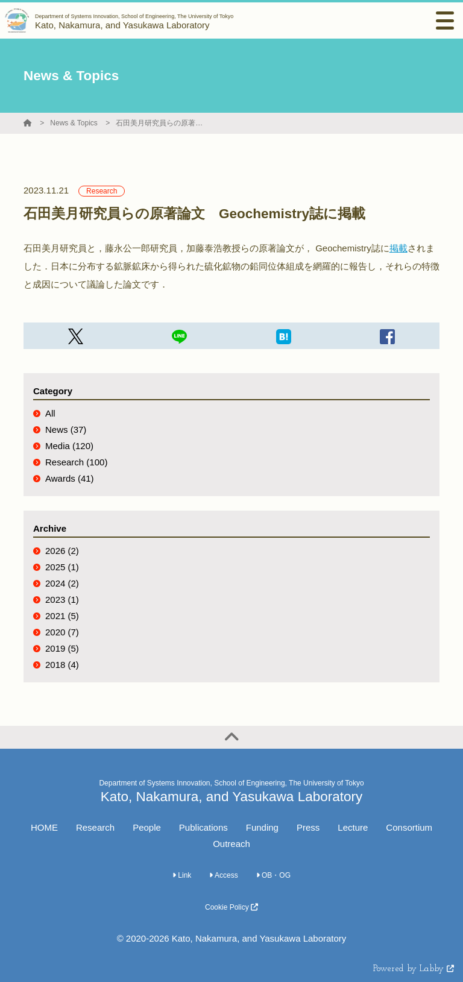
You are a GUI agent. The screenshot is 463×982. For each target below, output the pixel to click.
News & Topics (73, 123)
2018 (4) (62, 664)
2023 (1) (62, 599)
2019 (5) (62, 648)
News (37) (65, 429)
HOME (44, 827)
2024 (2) (62, 583)
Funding (262, 827)
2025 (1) (62, 567)
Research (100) (76, 462)
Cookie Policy (231, 907)
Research (95, 827)
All (50, 413)
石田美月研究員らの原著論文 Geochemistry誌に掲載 (161, 123)
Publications (203, 827)
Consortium (409, 827)
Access (223, 875)
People (147, 827)
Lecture (353, 827)
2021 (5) (62, 616)
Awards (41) (69, 478)
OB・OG (273, 875)
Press (308, 827)
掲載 (398, 248)
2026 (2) (62, 551)
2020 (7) (62, 632)
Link (181, 875)
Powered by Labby (413, 969)
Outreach (231, 844)
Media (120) (69, 446)
